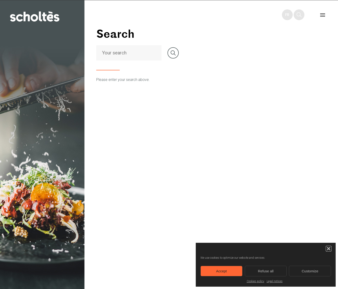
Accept (221, 271)
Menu (322, 14)
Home (34, 16)
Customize (310, 271)
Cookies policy (255, 281)
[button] (328, 248)
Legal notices (275, 281)
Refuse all (266, 271)
